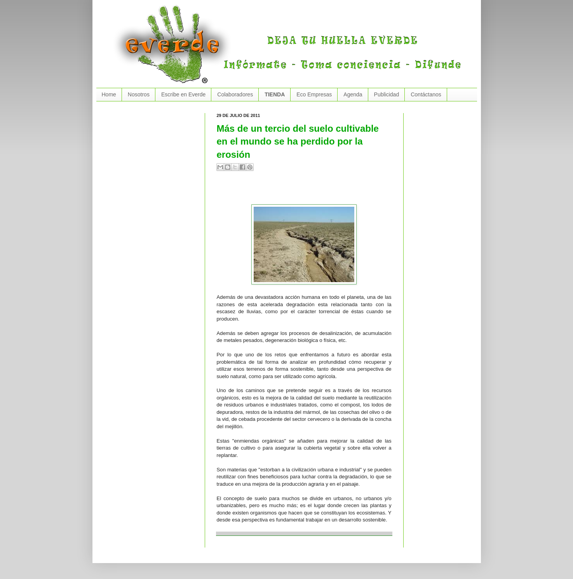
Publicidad (386, 94)
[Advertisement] (308, 190)
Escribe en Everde (183, 94)
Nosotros (139, 94)
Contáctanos (426, 94)
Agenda (352, 94)
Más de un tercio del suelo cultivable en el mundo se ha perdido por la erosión (298, 141)
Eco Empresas (314, 94)
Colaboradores (235, 94)
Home (109, 94)
